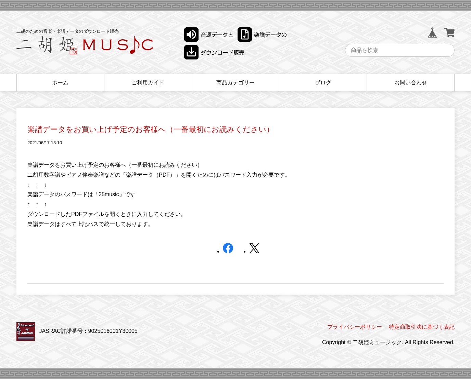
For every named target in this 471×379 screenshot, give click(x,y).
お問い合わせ (410, 82)
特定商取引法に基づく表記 (422, 327)
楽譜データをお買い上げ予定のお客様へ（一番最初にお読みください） (150, 129)
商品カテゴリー (235, 82)
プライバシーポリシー (354, 327)
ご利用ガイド (147, 82)
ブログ (323, 82)
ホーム (60, 82)
